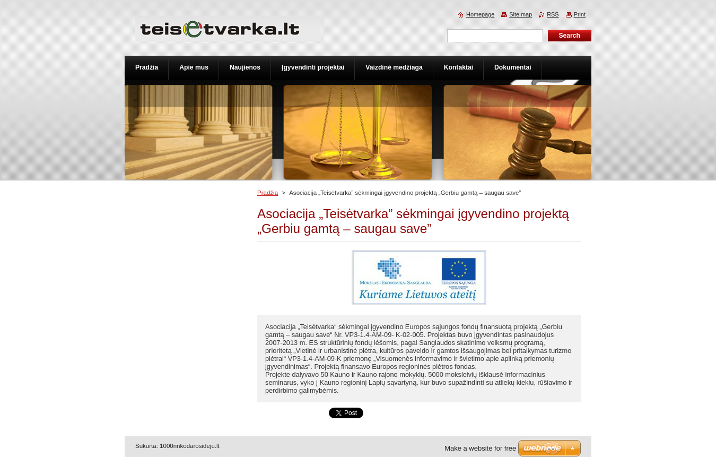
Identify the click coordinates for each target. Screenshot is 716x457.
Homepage (480, 14)
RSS (552, 14)
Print (580, 14)
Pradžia (267, 192)
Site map (520, 14)
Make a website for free (480, 448)
